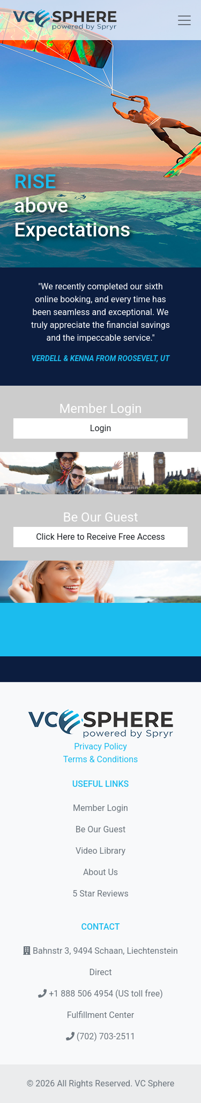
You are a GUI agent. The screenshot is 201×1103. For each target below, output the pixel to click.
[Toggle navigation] (181, 20)
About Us (100, 872)
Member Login (100, 808)
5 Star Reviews (100, 893)
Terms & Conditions (100, 759)
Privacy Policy (100, 746)
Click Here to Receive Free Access (100, 537)
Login (100, 428)
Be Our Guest (100, 829)
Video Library (100, 851)
